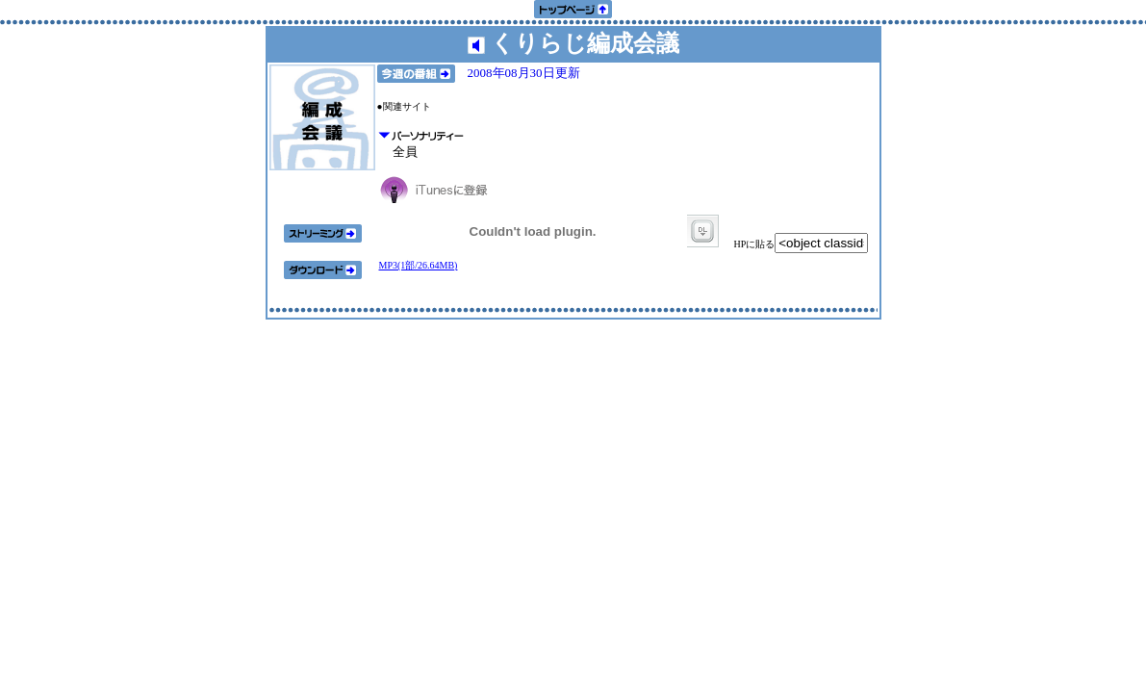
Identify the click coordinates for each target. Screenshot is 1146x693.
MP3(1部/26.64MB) (418, 265)
